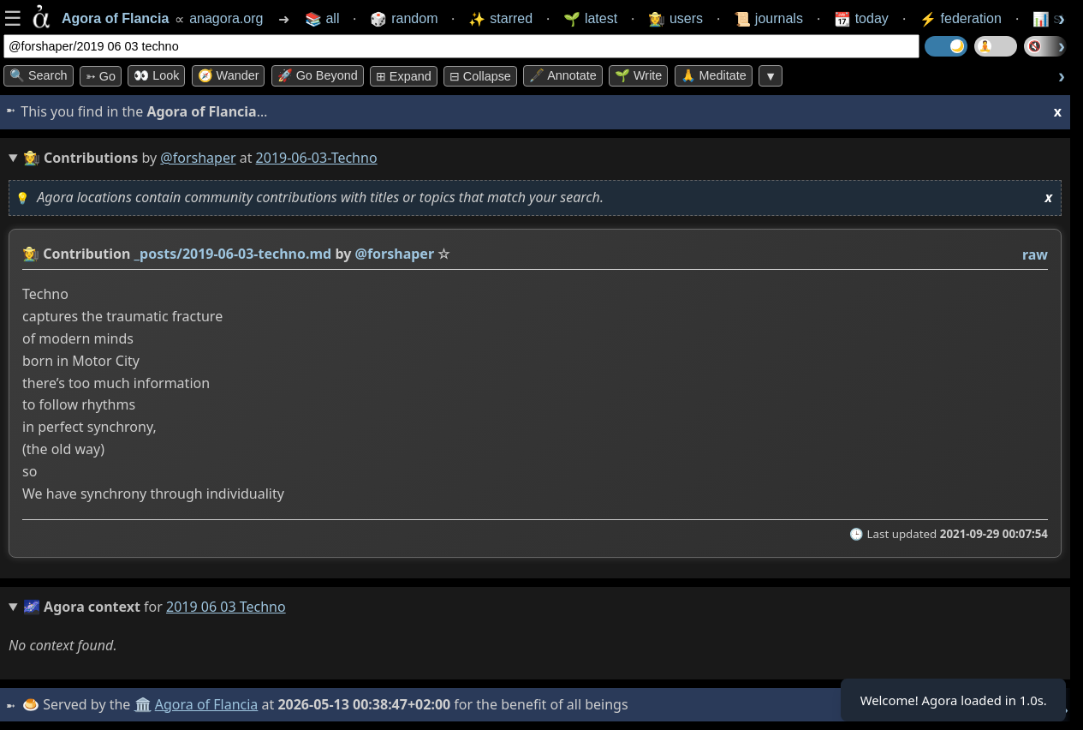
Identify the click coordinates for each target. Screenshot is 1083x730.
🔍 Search (38, 75)
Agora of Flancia (209, 704)
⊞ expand (403, 76)
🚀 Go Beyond (317, 75)
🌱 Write (638, 75)
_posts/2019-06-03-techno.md (233, 253)
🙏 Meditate (714, 75)
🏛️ (144, 704)
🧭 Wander (228, 75)
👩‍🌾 (30, 253)
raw (1035, 254)
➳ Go (101, 76)
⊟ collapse (480, 76)
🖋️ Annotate (563, 75)
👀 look (156, 75)
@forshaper (197, 157)
